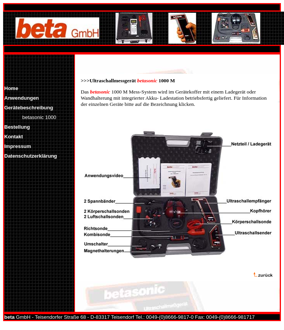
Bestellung (17, 127)
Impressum (17, 146)
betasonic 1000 (39, 117)
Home (11, 88)
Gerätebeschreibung (28, 108)
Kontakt (13, 136)
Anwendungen (21, 98)
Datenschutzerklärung (30, 156)
